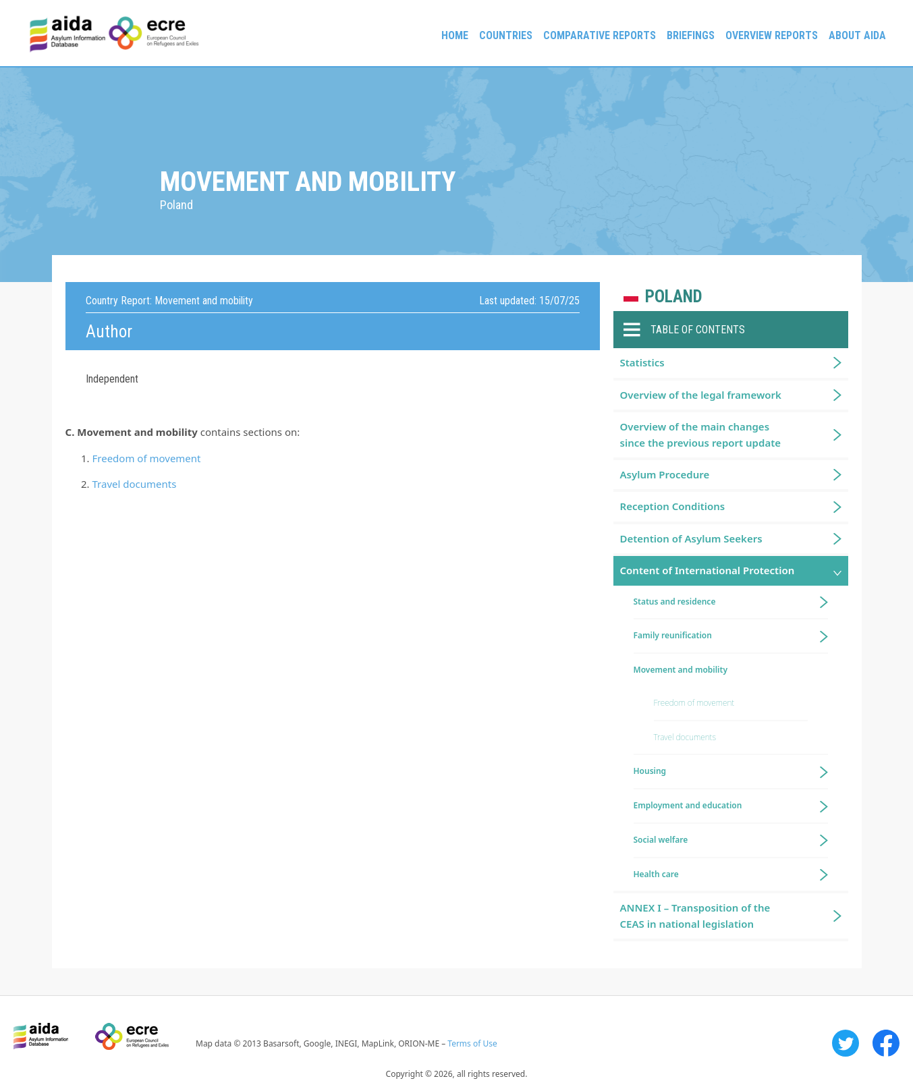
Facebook (886, 1043)
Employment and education (688, 805)
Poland (673, 296)
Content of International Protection (707, 570)
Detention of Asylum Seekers (691, 538)
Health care (656, 874)
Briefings (691, 35)
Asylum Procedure (665, 474)
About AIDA (857, 35)
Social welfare (661, 839)
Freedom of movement (146, 458)
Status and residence (675, 601)
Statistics (642, 362)
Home (454, 35)
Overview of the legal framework (700, 394)
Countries (505, 35)
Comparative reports (599, 35)
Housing (650, 771)
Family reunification (673, 635)
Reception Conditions (672, 506)
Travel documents (134, 484)
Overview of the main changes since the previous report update (700, 434)
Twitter (845, 1043)
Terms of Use (472, 1043)
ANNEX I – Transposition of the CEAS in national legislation (695, 915)
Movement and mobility (680, 669)
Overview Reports (771, 35)
